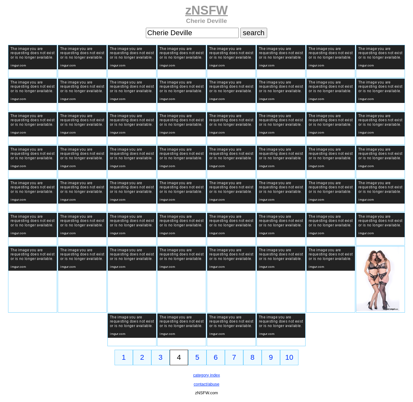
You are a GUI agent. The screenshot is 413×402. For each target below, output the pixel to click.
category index (206, 375)
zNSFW (206, 10)
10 (289, 357)
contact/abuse (206, 384)
